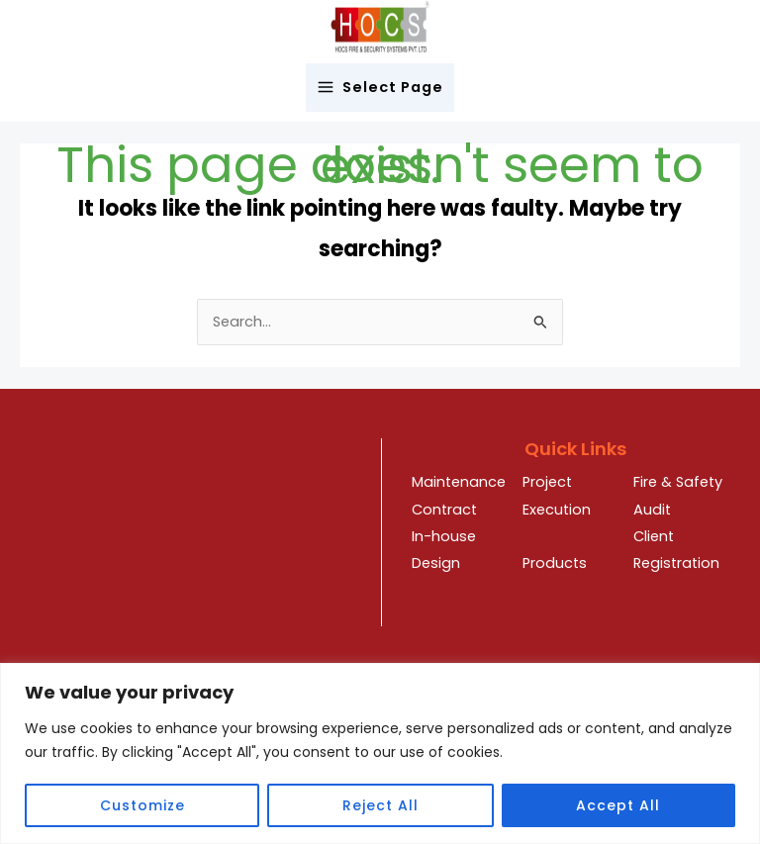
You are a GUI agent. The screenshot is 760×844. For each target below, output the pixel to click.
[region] (380, 753)
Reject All (380, 805)
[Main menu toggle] (380, 87)
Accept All (618, 805)
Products (554, 563)
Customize (142, 805)
